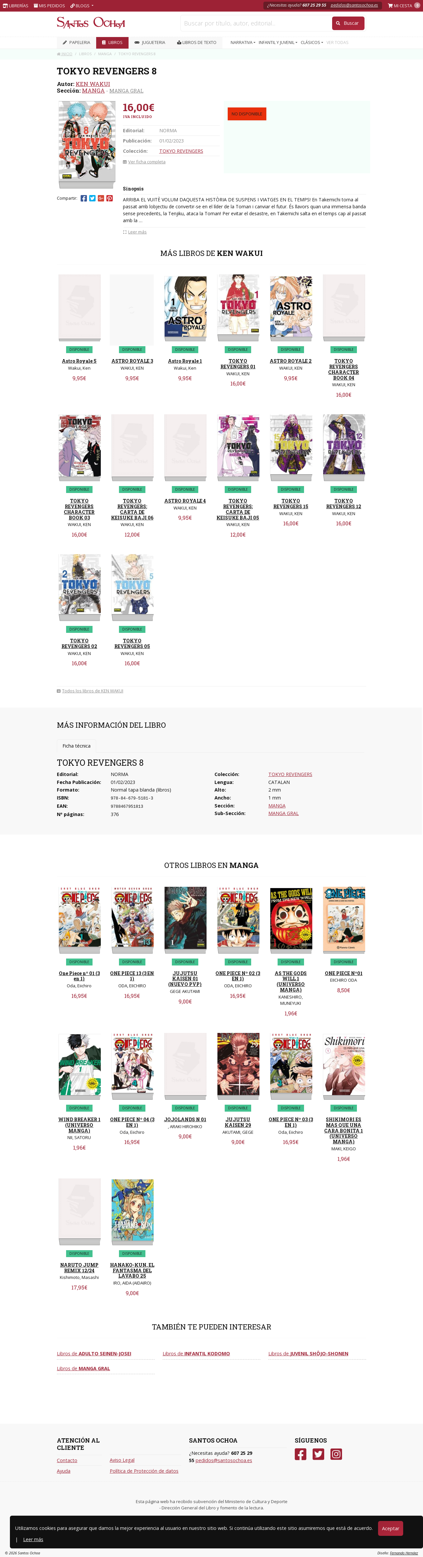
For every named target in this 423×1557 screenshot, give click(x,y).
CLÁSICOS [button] (311, 42)
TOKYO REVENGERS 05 (132, 643)
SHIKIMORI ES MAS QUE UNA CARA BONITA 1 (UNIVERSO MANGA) (343, 1130)
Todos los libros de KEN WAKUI (90, 691)
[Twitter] (318, 1454)
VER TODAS (338, 42)
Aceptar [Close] (390, 1528)
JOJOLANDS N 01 (185, 1119)
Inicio (64, 53)
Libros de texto (196, 42)
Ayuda (63, 1471)
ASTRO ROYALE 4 (185, 501)
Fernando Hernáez (404, 1552)
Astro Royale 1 (185, 361)
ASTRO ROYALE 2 (291, 361)
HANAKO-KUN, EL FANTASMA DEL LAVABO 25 (132, 1270)
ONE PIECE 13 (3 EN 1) (132, 976)
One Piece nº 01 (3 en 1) (79, 976)
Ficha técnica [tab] (76, 746)
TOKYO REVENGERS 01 (237, 364)
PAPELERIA (76, 42)
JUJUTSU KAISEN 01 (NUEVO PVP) (185, 979)
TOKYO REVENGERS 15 (290, 504)
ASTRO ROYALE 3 (132, 361)
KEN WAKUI (93, 84)
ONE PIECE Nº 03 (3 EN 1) (291, 1122)
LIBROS (112, 42)
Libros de (94, 1353)
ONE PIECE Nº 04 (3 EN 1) (132, 1122)
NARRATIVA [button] (242, 42)
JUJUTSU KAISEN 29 (238, 1122)
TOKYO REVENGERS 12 (343, 504)
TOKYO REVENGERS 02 (79, 643)
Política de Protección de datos (144, 1471)
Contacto (67, 1460)
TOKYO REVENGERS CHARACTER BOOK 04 (343, 369)
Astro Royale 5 (79, 361)
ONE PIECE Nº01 (344, 973)
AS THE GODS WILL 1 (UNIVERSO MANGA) (291, 981)
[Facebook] (300, 1454)
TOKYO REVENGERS (181, 151)
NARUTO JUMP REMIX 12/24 (79, 1268)
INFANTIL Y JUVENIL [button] (277, 42)
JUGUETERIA (150, 42)
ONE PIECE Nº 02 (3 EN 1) (237, 976)
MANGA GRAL (126, 90)
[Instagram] (336, 1454)
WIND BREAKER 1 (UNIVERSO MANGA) (79, 1125)
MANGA (93, 90)
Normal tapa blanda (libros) (141, 790)
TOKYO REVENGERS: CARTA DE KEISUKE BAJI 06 (132, 509)
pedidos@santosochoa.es (354, 5)
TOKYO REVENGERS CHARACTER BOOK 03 (79, 509)
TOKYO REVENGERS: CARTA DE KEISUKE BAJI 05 (237, 509)
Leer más (33, 1539)
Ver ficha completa (144, 162)
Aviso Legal (122, 1460)
